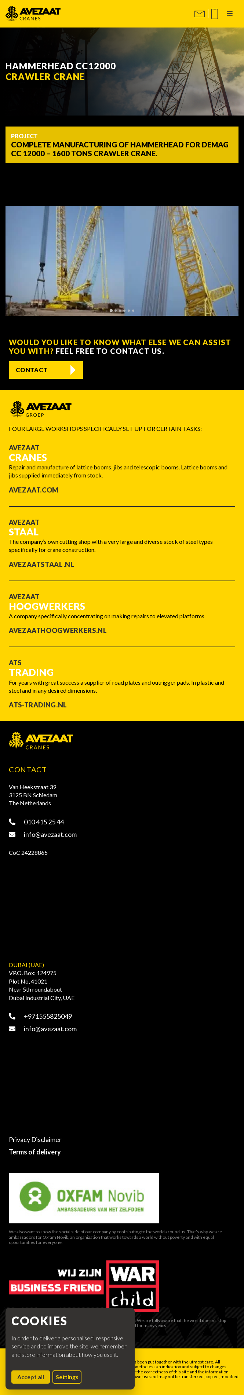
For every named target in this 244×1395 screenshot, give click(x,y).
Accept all (33, 1376)
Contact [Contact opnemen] (32, 369)
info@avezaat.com (43, 834)
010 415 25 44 (36, 822)
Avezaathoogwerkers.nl (58, 630)
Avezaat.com (34, 490)
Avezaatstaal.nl (41, 564)
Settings (67, 1376)
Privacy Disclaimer (35, 1139)
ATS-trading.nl (38, 705)
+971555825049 (40, 1016)
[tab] (110, 310)
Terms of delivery (35, 1152)
